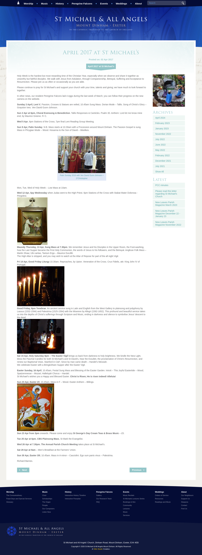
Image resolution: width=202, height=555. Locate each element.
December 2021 (163, 161)
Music (44, 2)
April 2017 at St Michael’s (101, 66)
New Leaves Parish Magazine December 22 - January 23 (167, 214)
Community (127, 505)
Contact (184, 505)
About (138, 2)
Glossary (9, 502)
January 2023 (162, 128)
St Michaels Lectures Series (134, 499)
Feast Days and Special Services (19, 499)
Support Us (185, 499)
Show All (159, 171)
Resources (159, 499)
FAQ (98, 502)
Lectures (126, 509)
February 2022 (162, 155)
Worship (29, 2)
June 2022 (160, 144)
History (59, 2)
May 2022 (160, 150)
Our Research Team (104, 499)
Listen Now (46, 512)
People (45, 505)
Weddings (121, 2)
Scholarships (47, 499)
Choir (44, 495)
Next (24, 470)
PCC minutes (161, 185)
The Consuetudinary (14, 495)
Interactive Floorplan (73, 499)
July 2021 (160, 166)
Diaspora (184, 502)
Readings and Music (163, 502)
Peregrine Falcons (81, 2)
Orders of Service (162, 495)
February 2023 (162, 123)
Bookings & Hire (129, 502)
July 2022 (160, 139)
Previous (136, 470)
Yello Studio (98, 549)
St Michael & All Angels (101, 19)
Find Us (184, 509)
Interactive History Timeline (75, 495)
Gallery (99, 495)
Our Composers (48, 509)
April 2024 (160, 118)
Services (126, 515)
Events (104, 2)
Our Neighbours (187, 495)
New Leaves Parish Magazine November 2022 (168, 223)
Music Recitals (128, 495)
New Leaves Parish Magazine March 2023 (166, 203)
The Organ (46, 502)
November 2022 (163, 134)
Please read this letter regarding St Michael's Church (166, 194)
